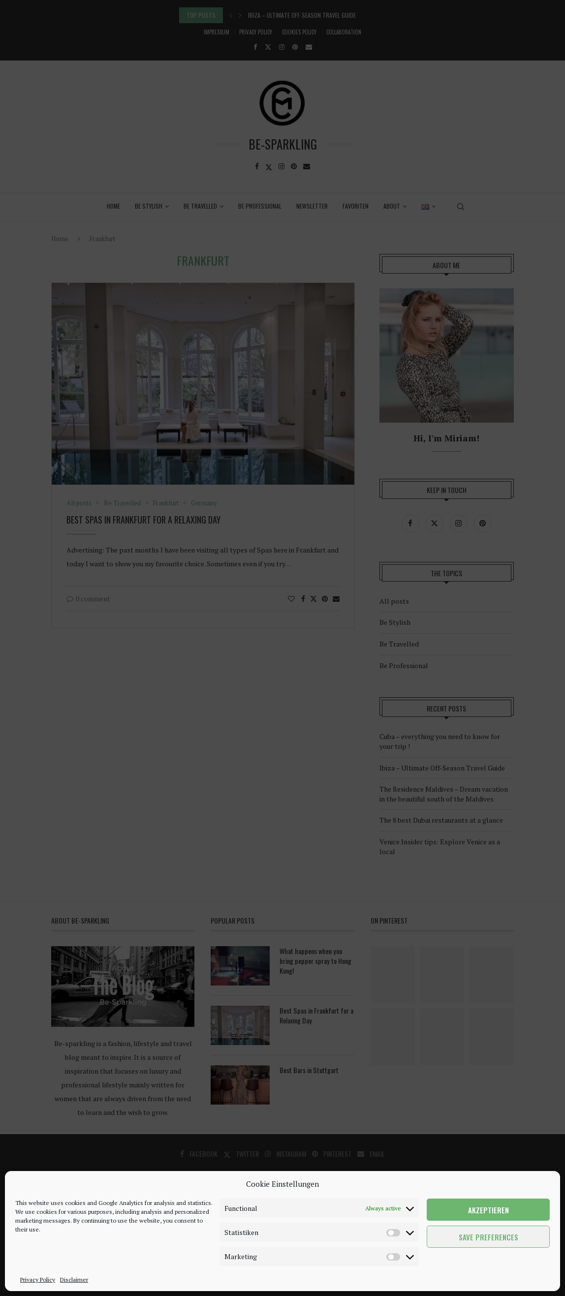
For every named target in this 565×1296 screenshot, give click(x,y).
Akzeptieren (488, 1209)
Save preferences (488, 1237)
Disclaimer (74, 1279)
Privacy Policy (37, 1279)
